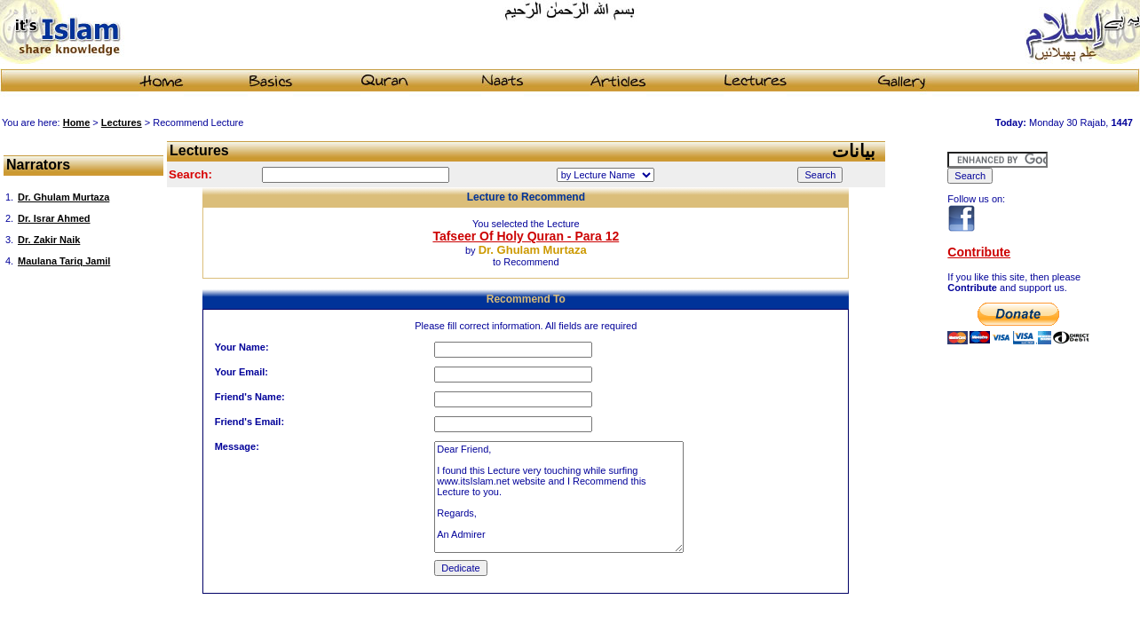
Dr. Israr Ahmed (54, 218)
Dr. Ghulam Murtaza (63, 197)
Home (77, 122)
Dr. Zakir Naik (49, 239)
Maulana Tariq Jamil (64, 261)
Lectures (121, 122)
